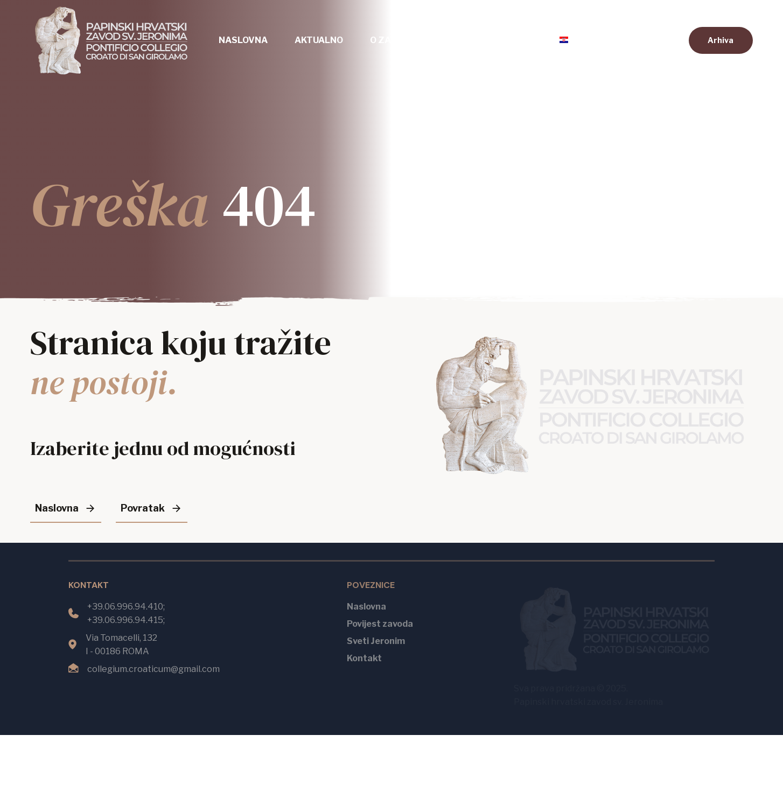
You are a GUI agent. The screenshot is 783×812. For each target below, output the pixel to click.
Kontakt (512, 40)
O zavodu (392, 40)
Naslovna (243, 40)
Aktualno (319, 40)
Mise (453, 40)
